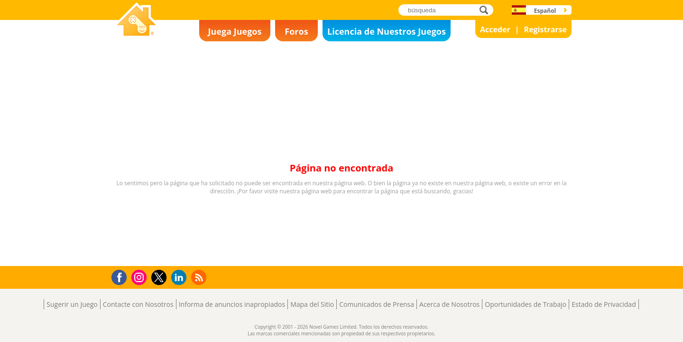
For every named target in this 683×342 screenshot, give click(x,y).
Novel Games (135, 41)
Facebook (122, 276)
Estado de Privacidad (604, 304)
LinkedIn (180, 278)
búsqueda (486, 10)
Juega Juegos (235, 31)
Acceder (495, 29)
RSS (200, 277)
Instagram (140, 277)
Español (545, 11)
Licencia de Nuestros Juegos (386, 31)
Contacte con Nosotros (138, 304)
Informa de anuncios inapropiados (232, 304)
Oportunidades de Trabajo (525, 304)
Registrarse (545, 29)
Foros (296, 31)
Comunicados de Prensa (376, 304)
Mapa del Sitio (312, 304)
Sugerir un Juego (71, 304)
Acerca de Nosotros (449, 304)
